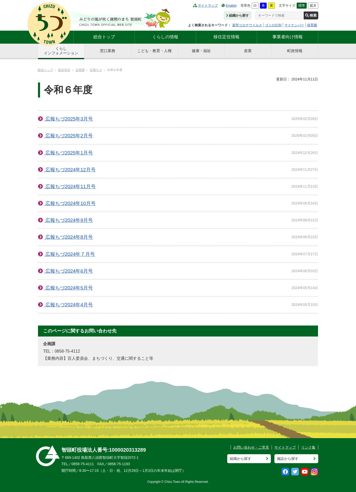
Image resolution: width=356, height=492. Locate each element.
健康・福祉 (201, 51)
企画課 (80, 70)
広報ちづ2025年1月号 (68, 152)
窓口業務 (107, 51)
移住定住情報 (226, 36)
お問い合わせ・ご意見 (251, 447)
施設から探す (287, 459)
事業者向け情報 (287, 36)
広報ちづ (96, 70)
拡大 (313, 5)
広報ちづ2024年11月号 (70, 186)
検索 (311, 15)
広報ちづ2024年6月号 (68, 271)
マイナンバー (294, 25)
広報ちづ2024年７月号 (69, 254)
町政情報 (294, 51)
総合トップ (104, 36)
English (229, 5)
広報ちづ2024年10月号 (70, 203)
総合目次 (64, 70)
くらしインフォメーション (61, 50)
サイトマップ (205, 5)
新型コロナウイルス (247, 25)
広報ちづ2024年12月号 (70, 169)
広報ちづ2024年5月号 (68, 288)
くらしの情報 (165, 36)
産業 (248, 51)
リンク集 (308, 447)
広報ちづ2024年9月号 (68, 220)
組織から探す (237, 15)
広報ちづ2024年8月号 (68, 237)
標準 (301, 5)
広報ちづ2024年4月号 (68, 304)
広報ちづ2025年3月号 (68, 119)
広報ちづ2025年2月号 (68, 135)
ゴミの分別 (273, 25)
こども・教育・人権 (154, 51)
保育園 (312, 25)
